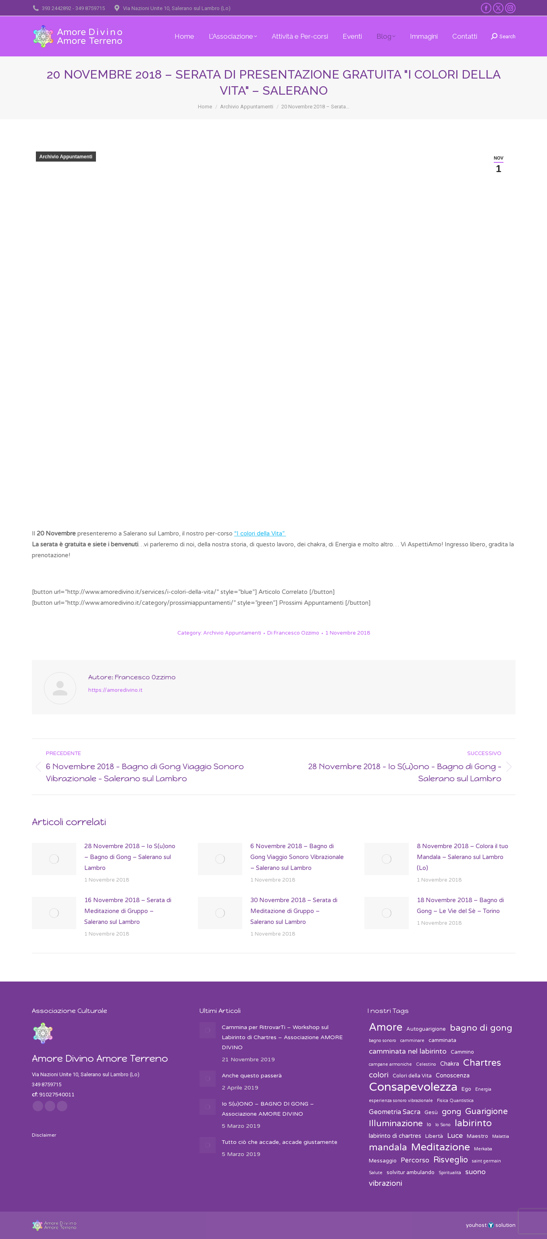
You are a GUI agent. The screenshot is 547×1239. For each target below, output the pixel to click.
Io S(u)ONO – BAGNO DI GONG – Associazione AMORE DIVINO (268, 1108)
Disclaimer (44, 1135)
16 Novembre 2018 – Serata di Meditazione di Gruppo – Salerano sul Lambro (127, 911)
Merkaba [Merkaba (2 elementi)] (483, 1149)
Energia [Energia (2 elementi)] (483, 1089)
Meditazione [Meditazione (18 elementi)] (440, 1147)
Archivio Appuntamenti (66, 157)
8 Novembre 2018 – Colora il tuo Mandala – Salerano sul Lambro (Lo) (462, 857)
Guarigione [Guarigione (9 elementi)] (486, 1111)
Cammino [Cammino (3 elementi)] (462, 1052)
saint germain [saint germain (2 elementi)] (486, 1161)
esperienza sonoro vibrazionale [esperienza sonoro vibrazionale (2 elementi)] (401, 1100)
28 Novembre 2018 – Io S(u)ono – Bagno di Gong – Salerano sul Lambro (129, 857)
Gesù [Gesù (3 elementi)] (431, 1112)
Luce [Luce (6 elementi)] (455, 1135)
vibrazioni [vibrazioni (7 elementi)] (385, 1183)
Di (293, 633)
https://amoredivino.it (115, 690)
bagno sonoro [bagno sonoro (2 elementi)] (382, 1040)
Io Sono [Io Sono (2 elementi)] (443, 1124)
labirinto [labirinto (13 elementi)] (473, 1124)
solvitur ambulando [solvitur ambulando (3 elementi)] (411, 1172)
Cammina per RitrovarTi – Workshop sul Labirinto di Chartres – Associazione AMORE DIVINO (282, 1037)
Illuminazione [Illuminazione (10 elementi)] (396, 1124)
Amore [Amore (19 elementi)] (385, 1027)
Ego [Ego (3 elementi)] (466, 1089)
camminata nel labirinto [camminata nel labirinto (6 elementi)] (408, 1051)
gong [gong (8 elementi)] (451, 1112)
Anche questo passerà (252, 1075)
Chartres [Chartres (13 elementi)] (482, 1063)
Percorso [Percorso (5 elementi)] (415, 1160)
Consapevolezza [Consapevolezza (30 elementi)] (413, 1087)
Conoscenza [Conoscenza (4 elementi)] (453, 1075)
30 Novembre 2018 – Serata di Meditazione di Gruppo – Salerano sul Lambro (293, 911)
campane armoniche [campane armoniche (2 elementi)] (390, 1064)
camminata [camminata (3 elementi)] (442, 1040)
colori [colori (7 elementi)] (379, 1075)
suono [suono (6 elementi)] (475, 1172)
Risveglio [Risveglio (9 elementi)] (450, 1160)
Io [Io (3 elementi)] (429, 1124)
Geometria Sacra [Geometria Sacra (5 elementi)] (394, 1112)
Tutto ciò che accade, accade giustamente (279, 1142)
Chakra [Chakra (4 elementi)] (449, 1063)
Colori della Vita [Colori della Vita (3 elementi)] (412, 1076)
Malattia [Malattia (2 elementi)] (500, 1136)
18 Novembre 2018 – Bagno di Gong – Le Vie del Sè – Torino (460, 906)
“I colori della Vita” (260, 533)
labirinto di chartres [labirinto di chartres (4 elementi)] (395, 1135)
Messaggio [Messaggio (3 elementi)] (383, 1161)
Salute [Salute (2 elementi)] (376, 1172)
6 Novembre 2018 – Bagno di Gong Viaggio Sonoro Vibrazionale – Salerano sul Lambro (297, 857)
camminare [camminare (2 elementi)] (412, 1040)
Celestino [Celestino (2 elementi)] (426, 1064)
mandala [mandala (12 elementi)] (388, 1148)
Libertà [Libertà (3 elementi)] (434, 1136)
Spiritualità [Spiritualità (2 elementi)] (450, 1172)
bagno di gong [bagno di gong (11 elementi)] (481, 1028)
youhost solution (491, 1225)
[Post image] (54, 859)
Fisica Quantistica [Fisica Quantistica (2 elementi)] (455, 1100)
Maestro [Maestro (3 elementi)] (477, 1136)
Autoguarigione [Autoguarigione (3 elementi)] (426, 1029)
